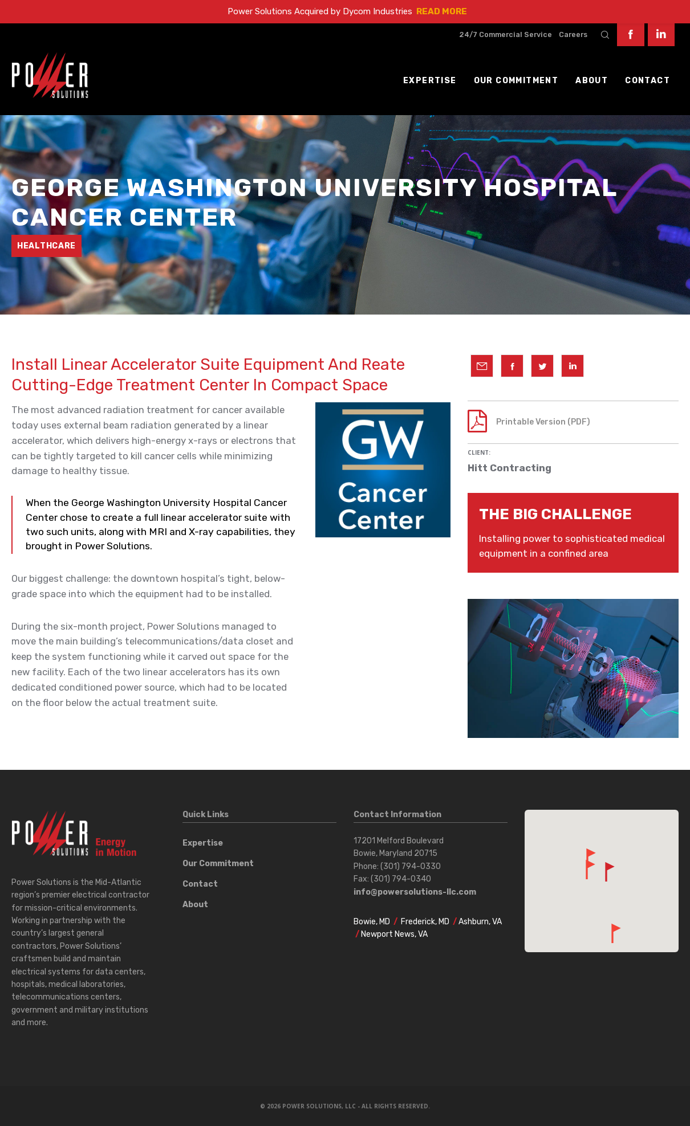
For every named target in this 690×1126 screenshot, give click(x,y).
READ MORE (441, 11)
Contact (200, 884)
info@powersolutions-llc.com (415, 892)
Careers (573, 34)
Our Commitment (218, 863)
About (195, 904)
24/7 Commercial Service (505, 34)
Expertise (202, 843)
